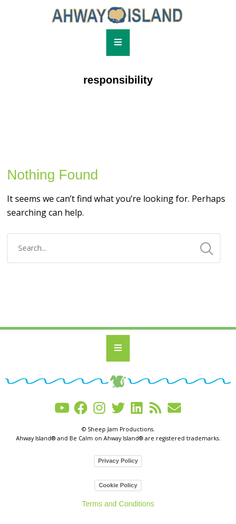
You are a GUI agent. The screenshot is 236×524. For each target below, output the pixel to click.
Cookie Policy (118, 485)
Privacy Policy (118, 460)
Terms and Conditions (118, 504)
